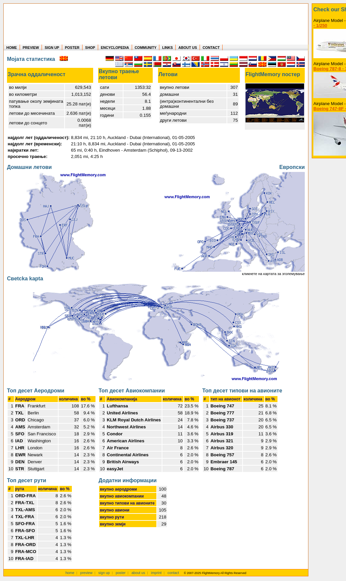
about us (138, 573)
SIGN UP (52, 48)
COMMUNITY (146, 48)
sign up (104, 573)
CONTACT (211, 48)
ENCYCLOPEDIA (115, 48)
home (70, 573)
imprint (156, 573)
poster (121, 573)
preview (86, 573)
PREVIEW (31, 48)
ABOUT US (187, 48)
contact (173, 573)
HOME (11, 48)
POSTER (72, 48)
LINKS (167, 48)
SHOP (90, 48)
